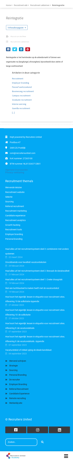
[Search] (42, 442)
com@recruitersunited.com (22, 153)
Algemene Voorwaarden (16, 170)
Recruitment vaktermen (20, 42)
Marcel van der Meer (18, 36)
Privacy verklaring (14, 172)
